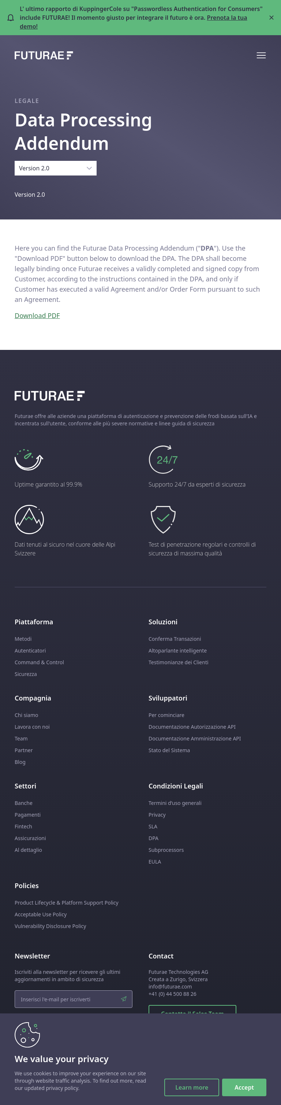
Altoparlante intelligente (178, 650)
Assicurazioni (30, 838)
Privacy (157, 814)
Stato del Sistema (169, 750)
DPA (153, 838)
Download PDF (37, 315)
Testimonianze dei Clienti (179, 662)
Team (21, 738)
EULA (155, 861)
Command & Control (39, 662)
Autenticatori (30, 650)
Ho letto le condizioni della (57, 1024)
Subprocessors (166, 849)
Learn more (191, 1087)
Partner (24, 750)
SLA (153, 826)
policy (85, 1024)
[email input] (73, 999)
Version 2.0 (34, 168)
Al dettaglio (28, 849)
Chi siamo (26, 715)
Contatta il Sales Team (192, 1014)
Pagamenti (28, 814)
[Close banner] (271, 17)
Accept (244, 1087)
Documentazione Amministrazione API (195, 738)
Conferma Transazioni (175, 638)
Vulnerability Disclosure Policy (50, 926)
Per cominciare (166, 715)
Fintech (23, 826)
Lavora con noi (32, 726)
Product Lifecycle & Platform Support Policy (67, 902)
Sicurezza (26, 673)
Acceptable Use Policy (41, 914)
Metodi (23, 638)
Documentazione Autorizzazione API (192, 726)
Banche (24, 802)
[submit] (123, 999)
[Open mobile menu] (261, 55)
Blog (20, 761)
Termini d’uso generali (175, 802)
